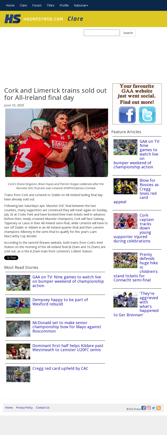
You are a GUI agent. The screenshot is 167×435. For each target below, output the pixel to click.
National (81, 5)
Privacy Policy (24, 407)
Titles (50, 5)
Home (10, 5)
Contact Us (42, 407)
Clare (23, 5)
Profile (64, 5)
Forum (37, 5)
